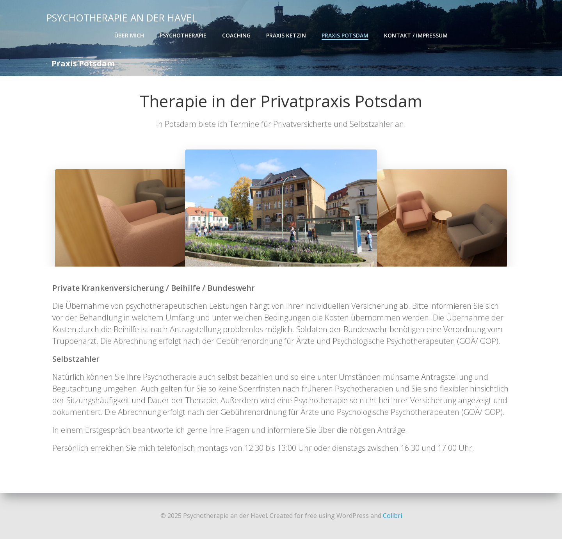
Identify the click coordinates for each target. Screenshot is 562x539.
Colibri (392, 515)
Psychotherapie (183, 35)
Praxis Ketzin (286, 35)
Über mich (129, 35)
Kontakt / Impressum (416, 35)
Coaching (236, 35)
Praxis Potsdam (345, 35)
